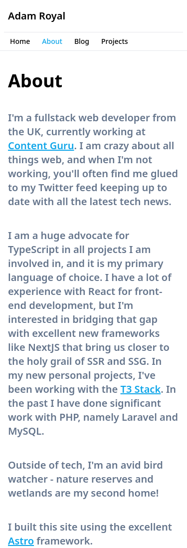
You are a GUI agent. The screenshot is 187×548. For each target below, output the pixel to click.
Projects (114, 41)
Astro (21, 541)
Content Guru (41, 145)
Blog (81, 41)
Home (20, 41)
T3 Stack (141, 389)
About (52, 41)
